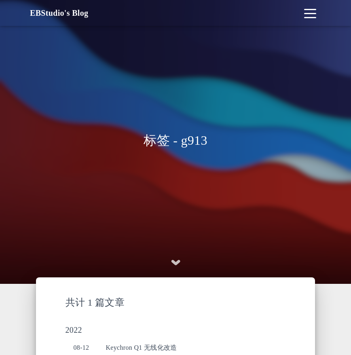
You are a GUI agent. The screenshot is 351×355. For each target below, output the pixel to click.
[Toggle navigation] (310, 13)
